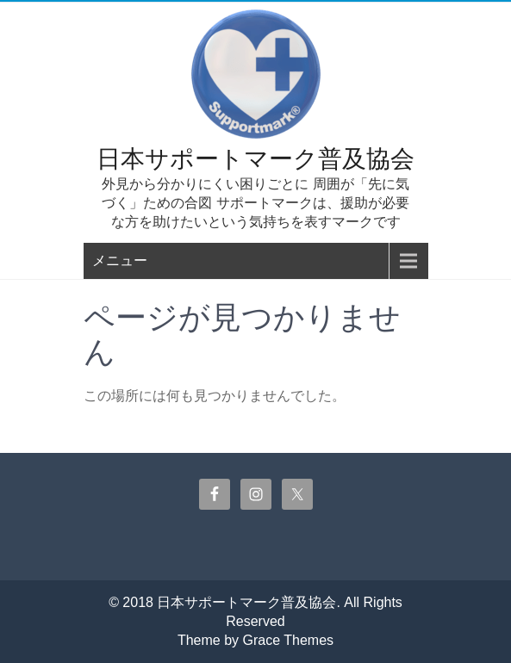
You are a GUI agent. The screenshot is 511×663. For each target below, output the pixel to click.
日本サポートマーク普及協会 (255, 159)
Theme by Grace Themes (255, 640)
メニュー (119, 260)
